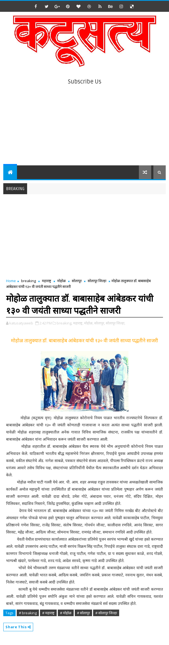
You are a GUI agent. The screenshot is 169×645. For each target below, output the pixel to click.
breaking (28, 280)
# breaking (28, 612)
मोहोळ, (88, 323)
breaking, (64, 323)
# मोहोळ (65, 612)
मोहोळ (61, 280)
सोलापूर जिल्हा (97, 280)
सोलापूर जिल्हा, (115, 323)
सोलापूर (77, 280)
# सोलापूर (83, 612)
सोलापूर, (99, 323)
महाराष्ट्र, (78, 323)
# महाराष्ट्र (48, 612)
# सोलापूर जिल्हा (106, 612)
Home (11, 280)
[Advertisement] (85, 124)
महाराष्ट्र (46, 280)
